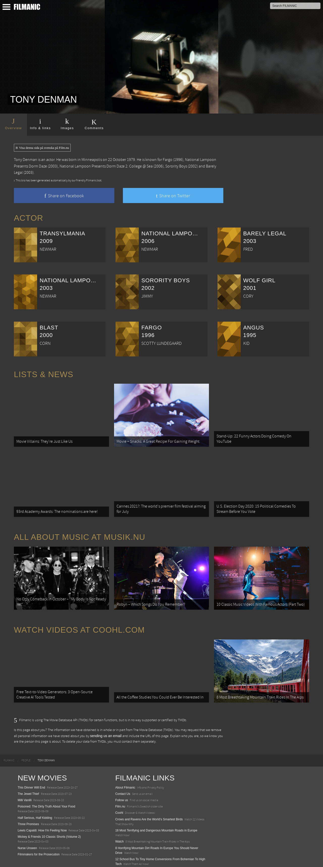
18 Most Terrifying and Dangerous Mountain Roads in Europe (156, 818)
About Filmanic (125, 775)
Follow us (121, 787)
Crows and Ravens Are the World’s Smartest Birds (149, 806)
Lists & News (43, 374)
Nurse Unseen (27, 835)
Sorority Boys (176, 166)
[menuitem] (9, 748)
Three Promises (28, 811)
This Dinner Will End (31, 775)
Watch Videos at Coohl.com (79, 620)
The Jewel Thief (28, 781)
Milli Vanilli (25, 787)
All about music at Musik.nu (79, 531)
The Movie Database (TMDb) (153, 717)
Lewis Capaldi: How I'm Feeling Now (42, 818)
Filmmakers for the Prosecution (39, 842)
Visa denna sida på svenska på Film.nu (42, 148)
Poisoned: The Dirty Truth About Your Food (46, 794)
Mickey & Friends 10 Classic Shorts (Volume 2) (49, 824)
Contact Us (122, 781)
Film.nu (120, 794)
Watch (119, 829)
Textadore (122, 857)
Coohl (119, 800)
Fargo (167, 159)
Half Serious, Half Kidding (35, 805)
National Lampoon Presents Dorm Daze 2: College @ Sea (106, 166)
